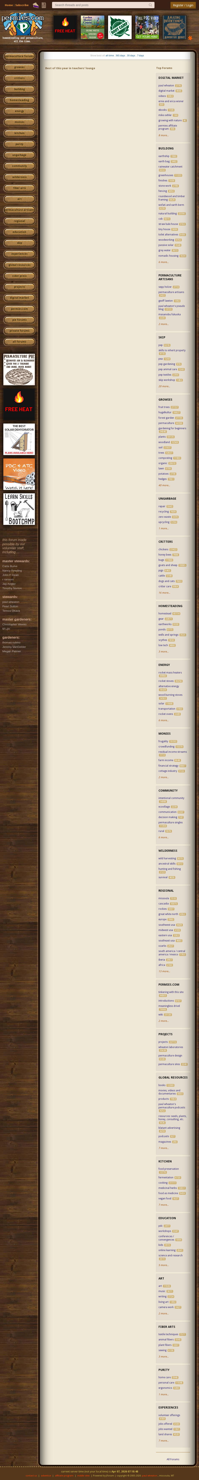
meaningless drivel (169, 1006)
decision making (167, 817)
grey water (164, 250)
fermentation (165, 1177)
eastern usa (165, 935)
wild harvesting (167, 858)
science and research (170, 1255)
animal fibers (166, 1339)
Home (9, 5)
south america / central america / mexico (171, 953)
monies (19, 122)
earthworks (165, 624)
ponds (162, 629)
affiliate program (64, 1475)
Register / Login (183, 5)
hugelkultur (165, 412)
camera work (166, 1307)
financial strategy (168, 765)
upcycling (163, 522)
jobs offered (165, 1423)
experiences (19, 253)
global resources (19, 265)
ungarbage (19, 155)
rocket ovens (165, 714)
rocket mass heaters (170, 672)
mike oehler (165, 115)
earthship (163, 156)
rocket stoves (166, 681)
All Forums (173, 1459)
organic (162, 463)
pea (160, 358)
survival (163, 877)
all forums (19, 341)
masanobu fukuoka (169, 314)
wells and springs (168, 634)
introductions (166, 1000)
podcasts (163, 1136)
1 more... (163, 528)
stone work (164, 185)
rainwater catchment (170, 166)
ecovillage (164, 806)
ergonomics (165, 1387)
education (19, 232)
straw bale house (168, 224)
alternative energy (168, 686)
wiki (160, 1014)
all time (110, 55)
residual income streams (172, 751)
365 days (120, 55)
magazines (164, 1141)
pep (160, 345)
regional (19, 221)
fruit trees (164, 407)
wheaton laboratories (170, 1047)
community (19, 166)
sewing (162, 1350)
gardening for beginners (172, 428)
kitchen (19, 133)
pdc (160, 1225)
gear (161, 618)
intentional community (171, 798)
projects (19, 286)
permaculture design (170, 1055)
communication (167, 812)
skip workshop (166, 380)
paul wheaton (166, 85)
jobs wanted (165, 1429)
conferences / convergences (166, 1238)
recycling (163, 511)
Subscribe (22, 5)
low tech (163, 645)
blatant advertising (169, 1127)
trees (161, 452)
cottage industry (167, 771)
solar (161, 703)
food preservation (168, 1168)
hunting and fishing (169, 868)
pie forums (19, 319)
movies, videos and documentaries (169, 1092)
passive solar (166, 245)
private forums (19, 330)
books (161, 1085)
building (19, 89)
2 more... (163, 324)
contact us (31, 1475)
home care (164, 1377)
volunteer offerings (169, 1415)
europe (162, 919)
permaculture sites (169, 1064)
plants (162, 436)
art (19, 199)
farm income (165, 760)
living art (163, 1301)
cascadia (163, 903)
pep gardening (166, 364)
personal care (166, 1382)
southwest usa (166, 924)
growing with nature (170, 120)
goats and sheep (167, 565)
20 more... (164, 386)
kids (160, 1245)
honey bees (164, 554)
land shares (165, 1434)
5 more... (163, 1265)
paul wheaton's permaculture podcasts (171, 1106)
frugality (163, 741)
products (163, 1098)
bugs (161, 559)
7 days (140, 55)
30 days (131, 55)
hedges (162, 479)
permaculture (166, 423)
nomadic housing (168, 255)
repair (161, 506)
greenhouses (165, 175)
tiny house (164, 229)
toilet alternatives (168, 234)
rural (161, 831)
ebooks (162, 109)
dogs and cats (166, 581)
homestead (164, 613)
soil (160, 447)
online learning (166, 1250)
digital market (19, 297)
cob (160, 218)
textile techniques (168, 1334)
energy (19, 111)
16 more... (164, 592)
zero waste (164, 516)
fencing (162, 191)
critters (19, 78)
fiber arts (19, 188)
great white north (168, 914)
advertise (46, 1475)
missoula (163, 898)
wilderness (19, 177)
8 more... (163, 135)
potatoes (163, 473)
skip (19, 243)
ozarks (162, 945)
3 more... (163, 651)
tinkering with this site (170, 992)
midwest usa (165, 930)
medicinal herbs (167, 1188)
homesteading (19, 100)
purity (19, 144)
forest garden (166, 417)
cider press (19, 276)
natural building (167, 213)
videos (162, 96)
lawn (161, 468)
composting (165, 458)
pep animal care (167, 369)
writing (162, 1296)
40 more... (164, 485)
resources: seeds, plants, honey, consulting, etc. (172, 1118)
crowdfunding (166, 746)
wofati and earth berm (171, 204)
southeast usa (166, 940)
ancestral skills (166, 863)
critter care (164, 586)
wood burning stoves (170, 694)
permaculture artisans (19, 210)
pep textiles (164, 374)
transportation (166, 708)
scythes (162, 640)
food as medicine (168, 1193)
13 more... (164, 971)
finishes (162, 180)
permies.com (19, 309)
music (161, 1291)
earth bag (164, 161)
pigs (160, 570)
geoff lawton (165, 300)
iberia (161, 959)
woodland (164, 442)
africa (161, 965)
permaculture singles (170, 822)
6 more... (163, 262)
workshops (164, 1231)
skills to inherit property (172, 350)
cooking (163, 1182)
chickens (163, 549)
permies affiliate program (167, 127)
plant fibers (165, 1345)
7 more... (163, 1148)
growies (19, 67)
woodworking (166, 239)
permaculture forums (19, 56)
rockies (162, 908)
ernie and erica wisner (171, 101)
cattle (161, 575)
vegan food (164, 1198)
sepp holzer (165, 286)
